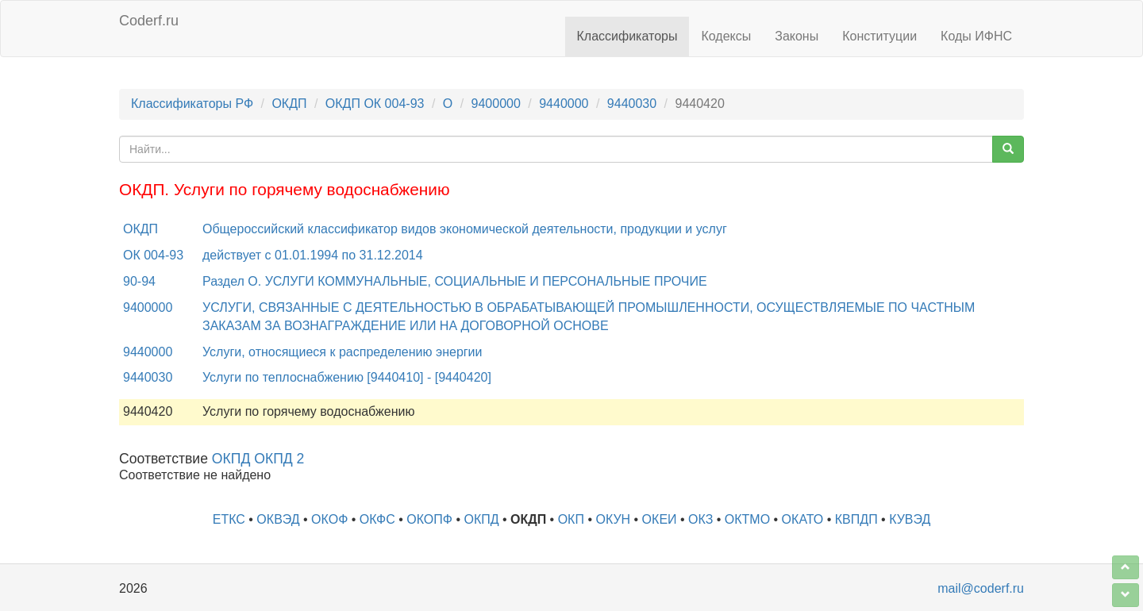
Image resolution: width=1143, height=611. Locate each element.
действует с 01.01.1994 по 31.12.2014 (312, 255)
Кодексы (726, 36)
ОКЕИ (659, 519)
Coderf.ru (149, 21)
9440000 (563, 103)
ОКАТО (803, 519)
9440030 (631, 103)
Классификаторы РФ (192, 103)
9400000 (496, 103)
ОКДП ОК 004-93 (375, 103)
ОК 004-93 (153, 255)
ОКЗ (700, 519)
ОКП (571, 519)
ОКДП (288, 103)
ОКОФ (329, 519)
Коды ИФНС (976, 36)
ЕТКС (229, 519)
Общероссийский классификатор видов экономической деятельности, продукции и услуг (464, 229)
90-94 (139, 281)
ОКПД (481, 519)
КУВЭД (909, 519)
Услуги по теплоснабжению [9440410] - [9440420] (346, 377)
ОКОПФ (429, 519)
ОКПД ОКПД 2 (258, 459)
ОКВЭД (277, 519)
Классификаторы (627, 36)
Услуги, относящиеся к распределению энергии (342, 352)
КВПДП (856, 519)
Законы (796, 36)
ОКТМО (747, 519)
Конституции (879, 36)
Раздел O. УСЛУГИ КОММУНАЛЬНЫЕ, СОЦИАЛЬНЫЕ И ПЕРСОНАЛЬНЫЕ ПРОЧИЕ (454, 281)
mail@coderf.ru (980, 588)
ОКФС (377, 519)
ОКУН (612, 519)
